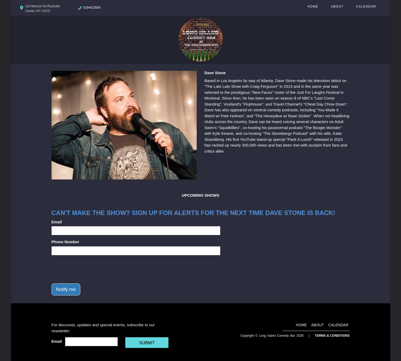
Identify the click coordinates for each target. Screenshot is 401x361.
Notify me (66, 289)
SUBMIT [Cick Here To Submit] (147, 343)
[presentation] (91, 269)
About (337, 6)
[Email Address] (91, 341)
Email (57, 222)
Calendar (366, 6)
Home (313, 6)
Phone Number (66, 242)
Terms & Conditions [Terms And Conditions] (332, 335)
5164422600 (92, 7)
